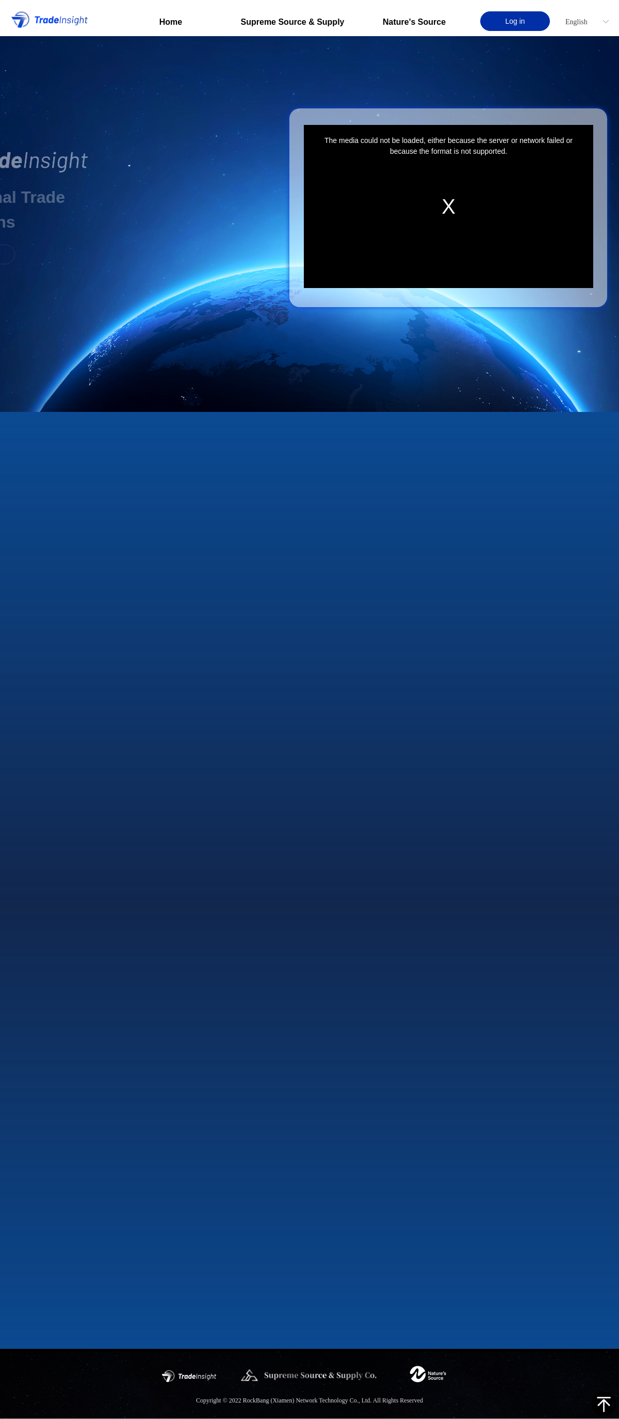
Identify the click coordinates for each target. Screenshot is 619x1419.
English (576, 22)
